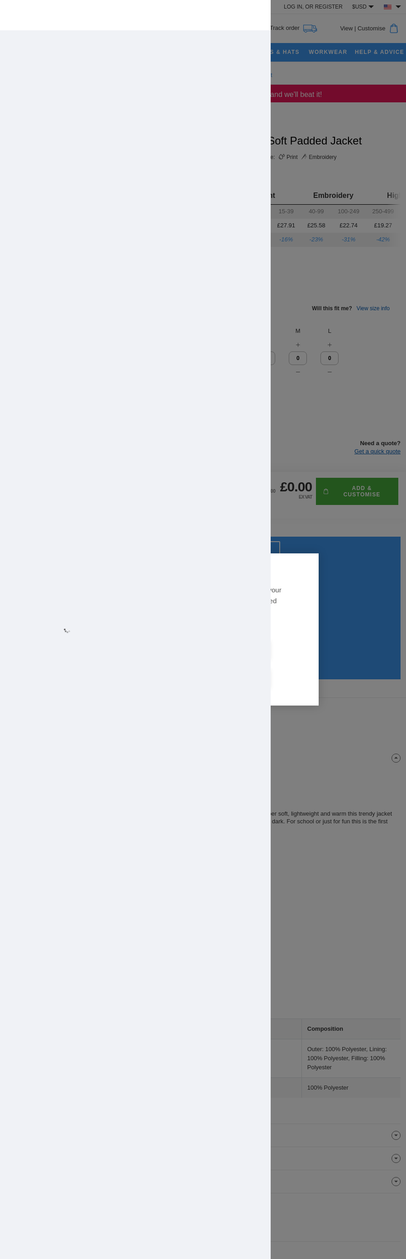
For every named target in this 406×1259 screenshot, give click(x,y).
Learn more (121, 638)
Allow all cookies (150, 665)
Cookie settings (255, 665)
